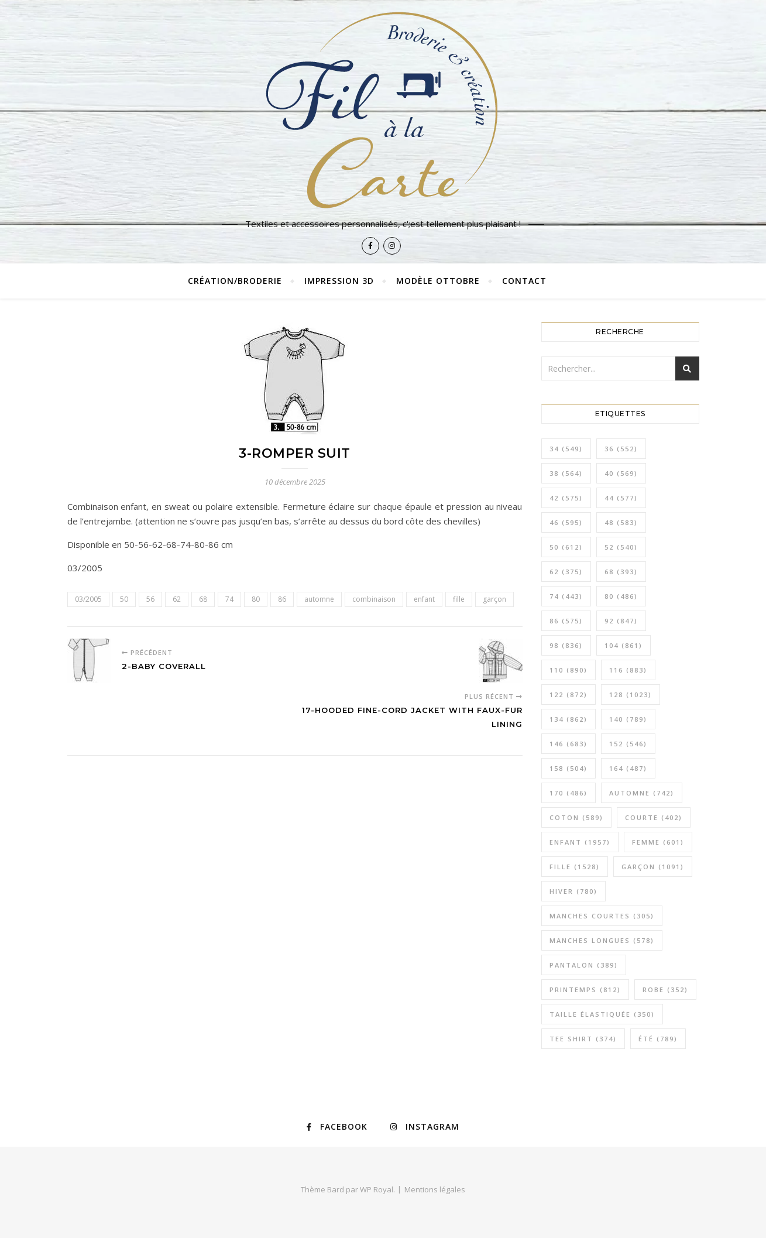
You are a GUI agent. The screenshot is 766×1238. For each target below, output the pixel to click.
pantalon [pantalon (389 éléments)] (583, 965)
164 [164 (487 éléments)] (628, 768)
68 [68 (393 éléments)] (621, 571)
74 (229, 599)
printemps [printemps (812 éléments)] (585, 989)
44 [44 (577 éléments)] (621, 497)
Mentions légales (434, 1189)
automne (319, 599)
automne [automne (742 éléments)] (641, 792)
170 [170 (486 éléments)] (568, 792)
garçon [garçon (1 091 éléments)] (652, 866)
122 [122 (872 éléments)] (568, 694)
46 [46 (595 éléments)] (566, 522)
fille (459, 599)
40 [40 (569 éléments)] (621, 473)
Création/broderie (235, 280)
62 (177, 599)
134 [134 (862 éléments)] (568, 719)
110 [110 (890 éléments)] (568, 670)
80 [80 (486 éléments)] (621, 596)
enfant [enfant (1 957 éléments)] (579, 842)
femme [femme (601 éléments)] (658, 842)
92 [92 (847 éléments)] (621, 620)
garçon (494, 599)
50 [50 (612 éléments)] (566, 547)
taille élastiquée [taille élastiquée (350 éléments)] (602, 1014)
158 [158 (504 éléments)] (568, 768)
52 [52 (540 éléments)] (621, 547)
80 (256, 599)
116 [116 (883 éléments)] (628, 670)
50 (124, 599)
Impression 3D (339, 280)
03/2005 (88, 599)
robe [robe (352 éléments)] (665, 989)
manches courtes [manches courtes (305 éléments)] (601, 915)
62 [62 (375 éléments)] (566, 571)
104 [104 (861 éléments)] (623, 645)
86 (282, 599)
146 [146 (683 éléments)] (568, 743)
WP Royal (376, 1189)
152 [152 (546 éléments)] (628, 743)
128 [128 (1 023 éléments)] (630, 694)
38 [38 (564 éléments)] (566, 473)
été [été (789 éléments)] (658, 1038)
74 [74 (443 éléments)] (566, 596)
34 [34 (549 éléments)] (566, 448)
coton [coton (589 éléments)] (576, 817)
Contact (524, 280)
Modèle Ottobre (438, 280)
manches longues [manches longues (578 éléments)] (601, 940)
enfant (424, 599)
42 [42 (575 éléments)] (566, 497)
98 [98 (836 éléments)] (566, 645)
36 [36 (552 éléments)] (621, 448)
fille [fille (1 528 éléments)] (574, 866)
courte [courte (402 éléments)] (653, 817)
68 (203, 599)
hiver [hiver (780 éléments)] (573, 891)
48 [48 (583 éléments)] (621, 522)
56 (150, 599)
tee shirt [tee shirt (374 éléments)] (583, 1038)
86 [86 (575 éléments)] (566, 620)
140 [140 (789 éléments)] (628, 719)
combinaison (374, 599)
